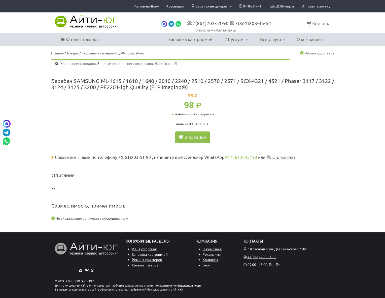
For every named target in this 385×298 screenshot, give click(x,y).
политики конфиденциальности (180, 285)
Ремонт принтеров (147, 260)
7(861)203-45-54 (253, 23)
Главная (57, 53)
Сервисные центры (211, 6)
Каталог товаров (80, 39)
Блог (206, 265)
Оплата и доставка (319, 53)
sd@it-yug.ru (282, 6)
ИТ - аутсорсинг (144, 249)
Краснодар (175, 6)
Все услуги (272, 39)
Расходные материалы (99, 53)
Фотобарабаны (133, 53)
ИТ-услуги (236, 39)
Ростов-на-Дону (146, 6)
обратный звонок (225, 30)
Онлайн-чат (203, 30)
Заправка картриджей (190, 39)
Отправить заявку (315, 6)
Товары (73, 53)
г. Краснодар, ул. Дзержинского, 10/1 (277, 249)
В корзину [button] (192, 136)
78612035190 (243, 157)
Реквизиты (212, 254)
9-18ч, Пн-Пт (251, 6)
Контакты (210, 260)
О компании (310, 39)
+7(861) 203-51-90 (262, 257)
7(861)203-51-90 (211, 23)
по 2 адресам (203, 114)
